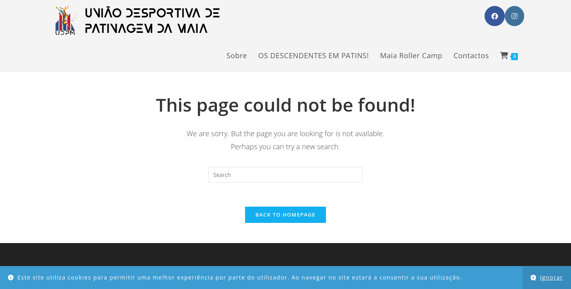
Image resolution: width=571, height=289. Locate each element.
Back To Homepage (285, 214)
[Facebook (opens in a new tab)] (495, 16)
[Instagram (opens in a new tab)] (514, 16)
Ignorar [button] (551, 277)
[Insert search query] (285, 175)
